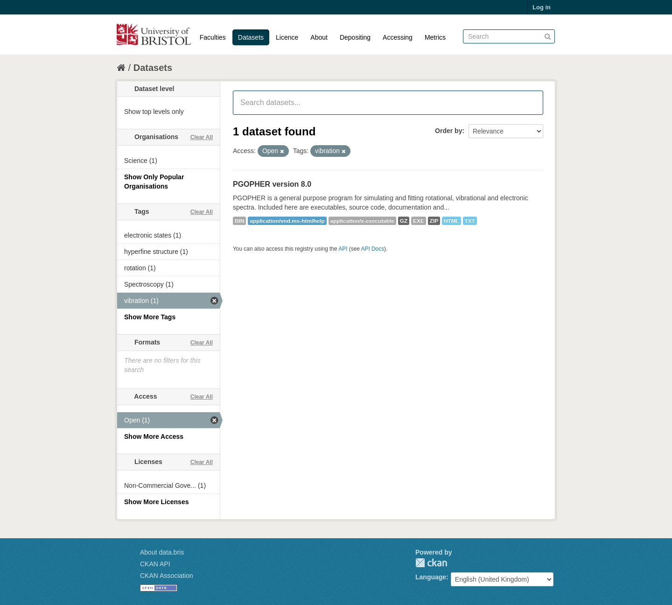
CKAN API (155, 564)
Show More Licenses (156, 502)
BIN (239, 221)
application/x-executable (362, 221)
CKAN (431, 563)
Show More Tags (149, 317)
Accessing (398, 37)
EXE (418, 221)
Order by (448, 130)
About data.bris (162, 552)
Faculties (213, 37)
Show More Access (153, 436)
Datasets (251, 37)
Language (430, 577)
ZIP (434, 221)
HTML (451, 221)
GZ (403, 221)
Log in (541, 7)
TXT (470, 221)
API (342, 249)
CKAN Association (166, 575)
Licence (287, 37)
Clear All (201, 137)
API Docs (373, 249)
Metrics (435, 37)
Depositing (355, 37)
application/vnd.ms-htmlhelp (287, 221)
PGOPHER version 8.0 (272, 184)
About (319, 37)
